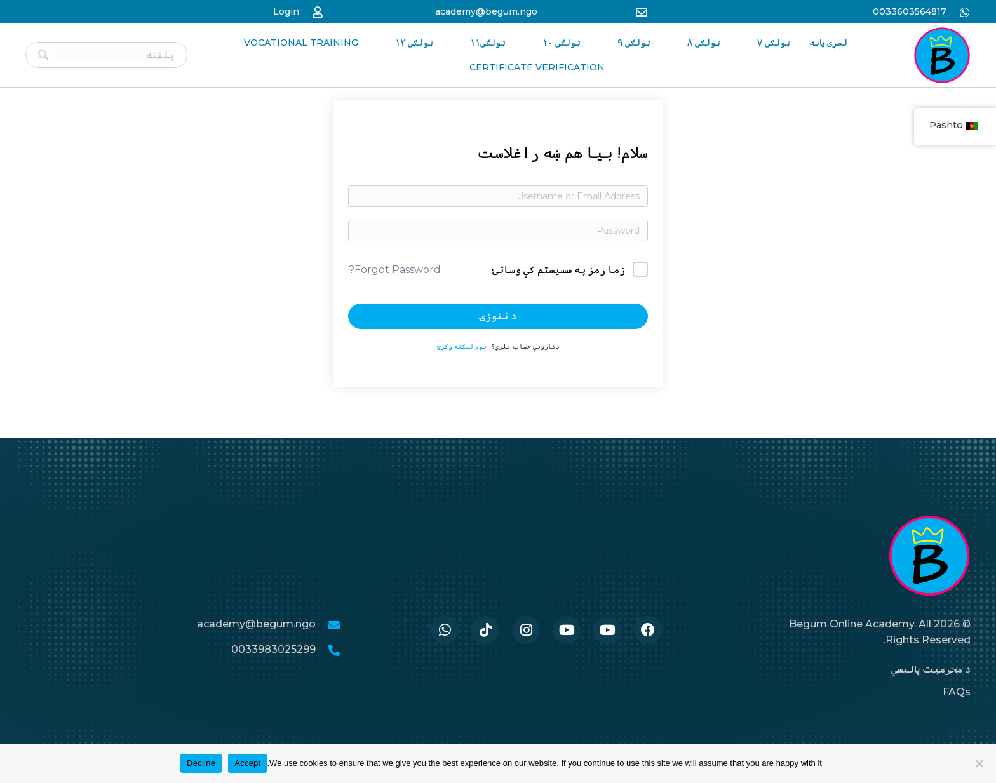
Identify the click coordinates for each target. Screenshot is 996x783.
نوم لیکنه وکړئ (462, 346)
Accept (247, 763)
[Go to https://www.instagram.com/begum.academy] (526, 630)
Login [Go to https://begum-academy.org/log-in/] (286, 11)
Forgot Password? (395, 270)
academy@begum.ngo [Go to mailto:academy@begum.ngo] (486, 11)
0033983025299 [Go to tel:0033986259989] (273, 649)
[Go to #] (607, 630)
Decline (201, 763)
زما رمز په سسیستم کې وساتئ (558, 270)
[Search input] (114, 55)
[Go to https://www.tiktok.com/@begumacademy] (485, 630)
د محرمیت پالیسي (931, 669)
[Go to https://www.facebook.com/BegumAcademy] (648, 630)
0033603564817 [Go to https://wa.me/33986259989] (909, 11)
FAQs (957, 692)
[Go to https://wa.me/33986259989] (445, 630)
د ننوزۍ (498, 316)
